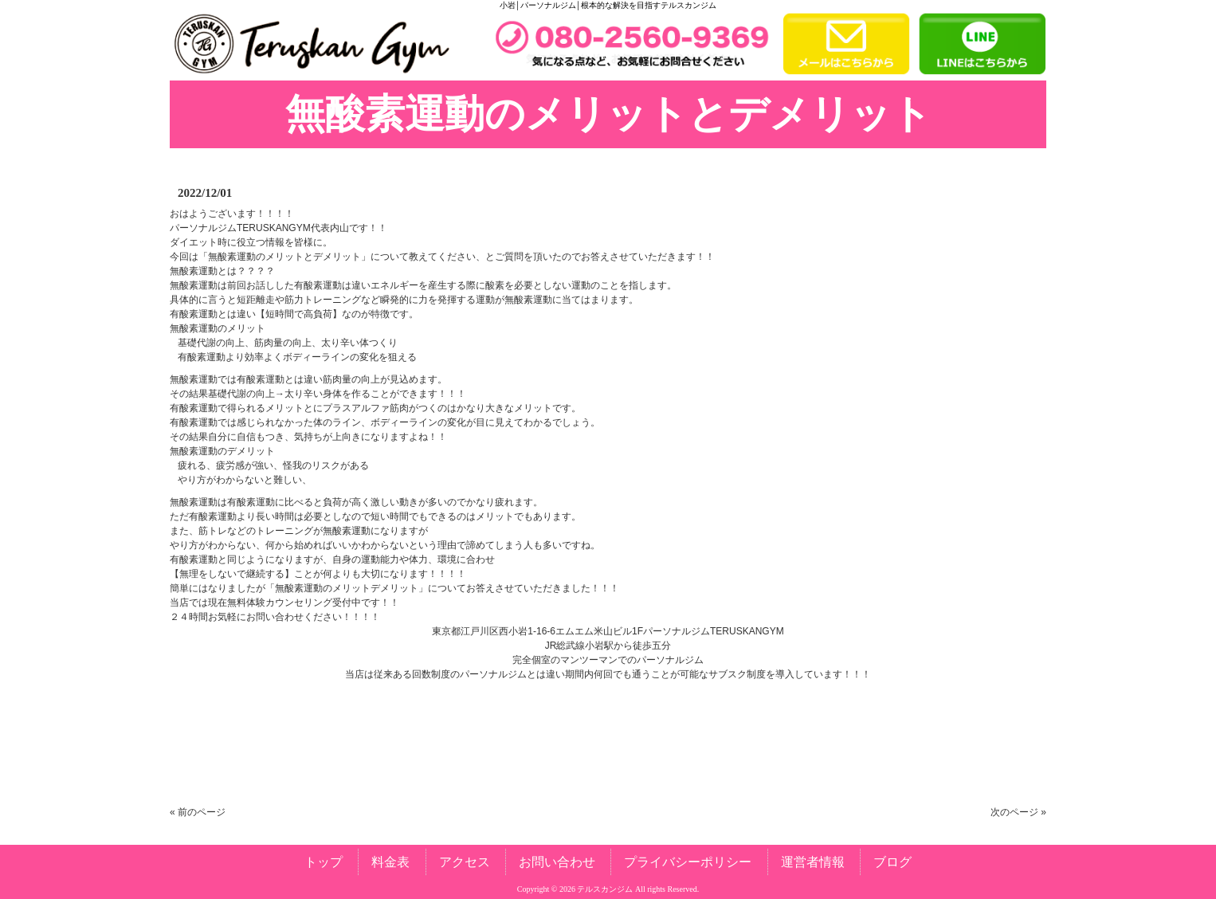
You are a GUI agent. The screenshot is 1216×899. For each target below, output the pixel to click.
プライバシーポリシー (687, 862)
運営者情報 (813, 862)
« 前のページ (198, 812)
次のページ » (1018, 812)
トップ (323, 862)
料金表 (390, 862)
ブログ (892, 862)
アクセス (464, 862)
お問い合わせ (557, 862)
